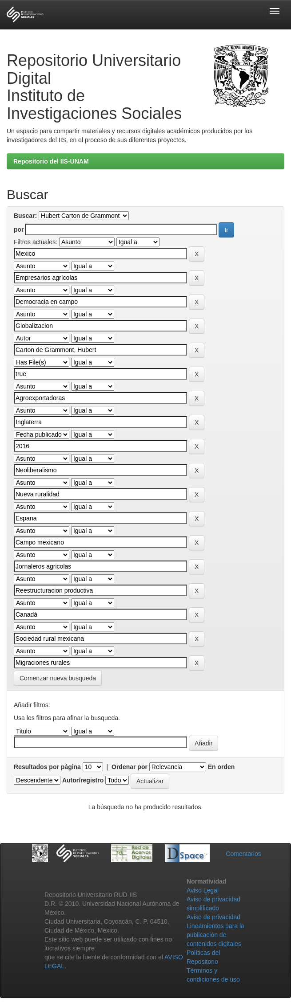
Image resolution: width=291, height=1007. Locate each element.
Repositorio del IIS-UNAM (51, 161)
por (19, 229)
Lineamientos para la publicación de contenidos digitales (215, 934)
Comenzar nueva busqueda (58, 678)
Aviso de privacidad (213, 917)
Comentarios (243, 853)
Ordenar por (129, 766)
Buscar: (25, 215)
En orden (221, 766)
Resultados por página (47, 766)
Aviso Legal (203, 890)
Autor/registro (83, 780)
